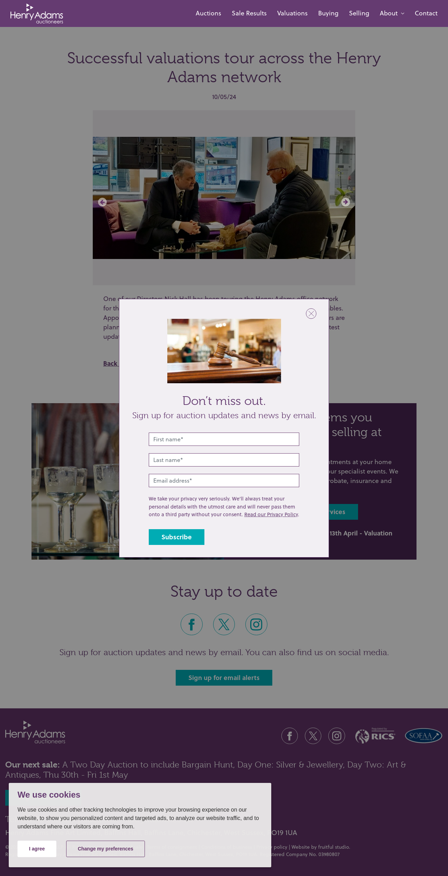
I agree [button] (37, 849)
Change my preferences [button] (105, 849)
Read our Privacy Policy (271, 514)
